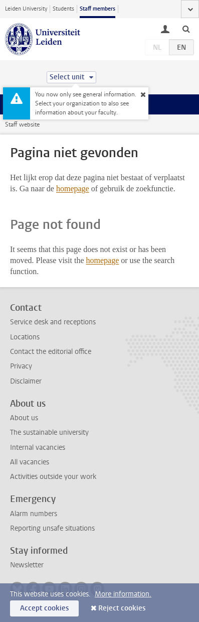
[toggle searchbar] (186, 29)
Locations (25, 337)
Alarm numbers (33, 514)
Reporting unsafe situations (52, 528)
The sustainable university (49, 432)
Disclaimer (26, 381)
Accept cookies (44, 608)
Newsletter (27, 565)
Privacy (21, 366)
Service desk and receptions (53, 322)
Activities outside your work (53, 476)
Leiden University (26, 9)
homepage (72, 188)
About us (24, 418)
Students (63, 9)
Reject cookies (121, 608)
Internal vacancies (37, 447)
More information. (123, 594)
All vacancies (29, 462)
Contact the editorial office (50, 351)
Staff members (97, 9)
